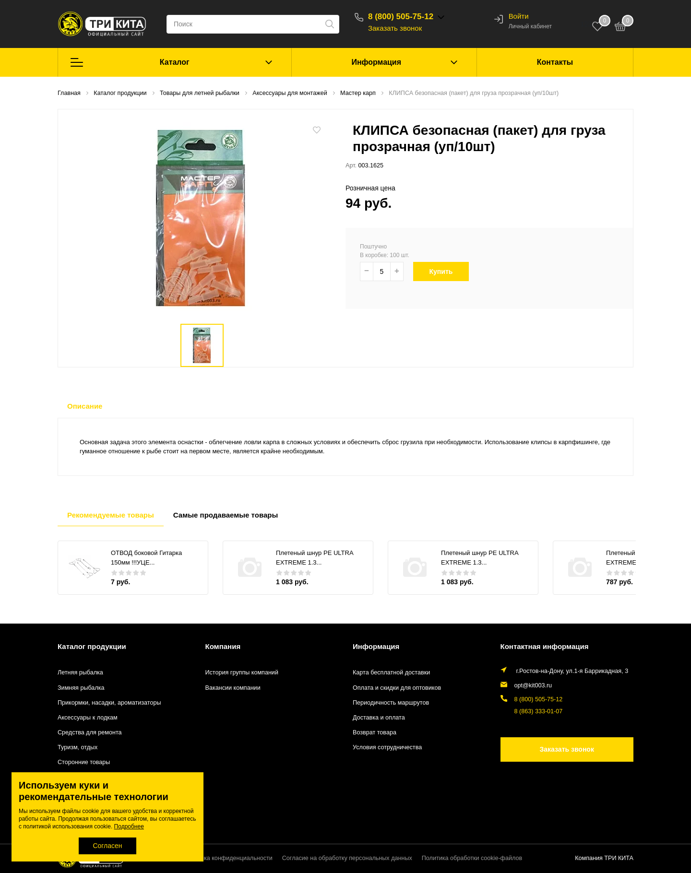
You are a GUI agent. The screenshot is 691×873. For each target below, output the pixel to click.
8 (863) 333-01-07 (538, 711)
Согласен (107, 845)
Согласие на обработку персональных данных (347, 858)
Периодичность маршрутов (391, 702)
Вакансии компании (233, 687)
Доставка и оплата (379, 717)
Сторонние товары (84, 762)
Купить (445, 271)
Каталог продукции (92, 646)
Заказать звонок (395, 28)
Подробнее (129, 826)
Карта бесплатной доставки (391, 672)
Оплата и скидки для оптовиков (397, 687)
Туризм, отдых (77, 747)
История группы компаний (241, 672)
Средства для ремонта (90, 732)
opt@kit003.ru (533, 685)
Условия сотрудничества (387, 747)
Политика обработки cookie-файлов (472, 858)
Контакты (555, 62)
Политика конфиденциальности (228, 858)
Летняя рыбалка (80, 672)
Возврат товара (374, 732)
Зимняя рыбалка (81, 687)
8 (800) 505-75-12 (400, 16)
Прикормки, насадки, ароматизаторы (109, 702)
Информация (376, 62)
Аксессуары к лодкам (88, 717)
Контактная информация (544, 646)
